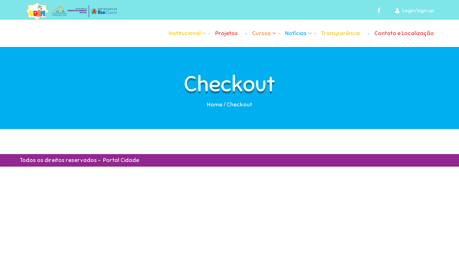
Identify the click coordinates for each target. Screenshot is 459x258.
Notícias (296, 33)
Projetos (226, 33)
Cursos (261, 33)
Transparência (340, 33)
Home (214, 104)
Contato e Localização (404, 33)
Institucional (185, 33)
